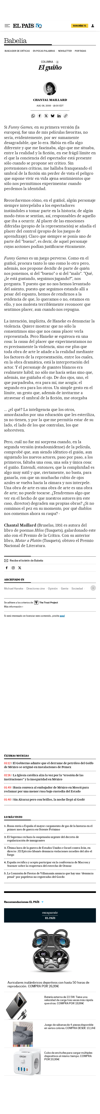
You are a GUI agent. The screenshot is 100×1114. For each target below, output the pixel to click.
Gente (64, 588)
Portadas (80, 51)
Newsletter (65, 51)
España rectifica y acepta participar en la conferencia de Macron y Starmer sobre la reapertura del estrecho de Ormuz (48, 864)
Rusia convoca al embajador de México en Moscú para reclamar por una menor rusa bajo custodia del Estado (46, 789)
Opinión (53, 588)
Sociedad (77, 588)
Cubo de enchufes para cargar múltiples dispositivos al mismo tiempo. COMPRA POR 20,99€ (68, 1056)
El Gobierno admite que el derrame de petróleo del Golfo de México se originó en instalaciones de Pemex (48, 765)
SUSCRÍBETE (79, 25)
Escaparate (50, 915)
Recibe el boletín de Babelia (26, 560)
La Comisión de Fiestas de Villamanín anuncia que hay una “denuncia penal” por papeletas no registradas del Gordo (50, 875)
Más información (13, 606)
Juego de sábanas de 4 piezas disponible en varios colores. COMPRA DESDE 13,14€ (70, 1026)
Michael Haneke (13, 588)
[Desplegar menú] (7, 25)
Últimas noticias (16, 755)
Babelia (15, 40)
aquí (62, 615)
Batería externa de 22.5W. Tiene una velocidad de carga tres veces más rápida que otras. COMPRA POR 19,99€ (68, 1000)
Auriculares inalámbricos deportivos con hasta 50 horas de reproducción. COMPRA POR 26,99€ (48, 984)
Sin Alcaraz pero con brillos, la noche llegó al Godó (49, 799)
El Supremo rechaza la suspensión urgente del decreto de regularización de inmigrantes (43, 838)
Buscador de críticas (17, 51)
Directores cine (35, 588)
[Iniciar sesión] (92, 25)
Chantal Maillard (50, 100)
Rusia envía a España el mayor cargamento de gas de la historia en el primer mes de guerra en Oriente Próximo (49, 827)
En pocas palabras (44, 51)
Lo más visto (13, 817)
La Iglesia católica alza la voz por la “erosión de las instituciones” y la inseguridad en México (44, 777)
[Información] (57, 62)
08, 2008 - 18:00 (50, 105)
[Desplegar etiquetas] (93, 588)
